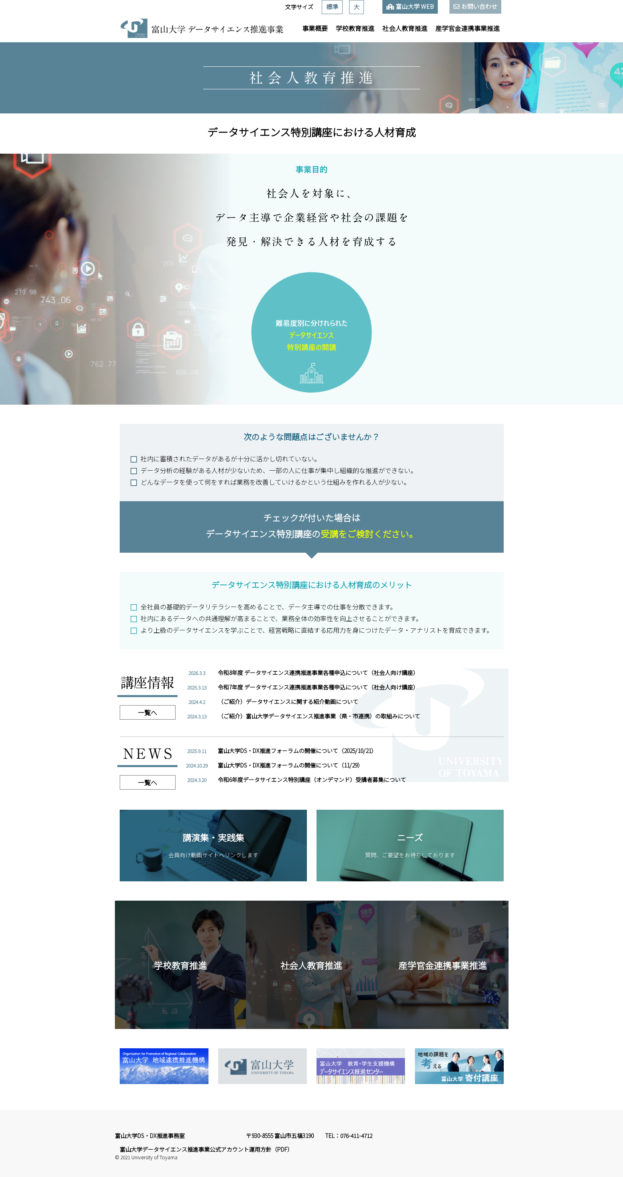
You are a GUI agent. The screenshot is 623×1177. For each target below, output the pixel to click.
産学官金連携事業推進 (467, 28)
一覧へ (147, 712)
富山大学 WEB (415, 6)
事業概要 (315, 28)
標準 (332, 6)
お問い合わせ (479, 6)
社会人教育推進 (404, 28)
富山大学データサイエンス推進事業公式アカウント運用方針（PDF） (206, 1149)
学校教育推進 (355, 28)
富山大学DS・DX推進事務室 (150, 1136)
